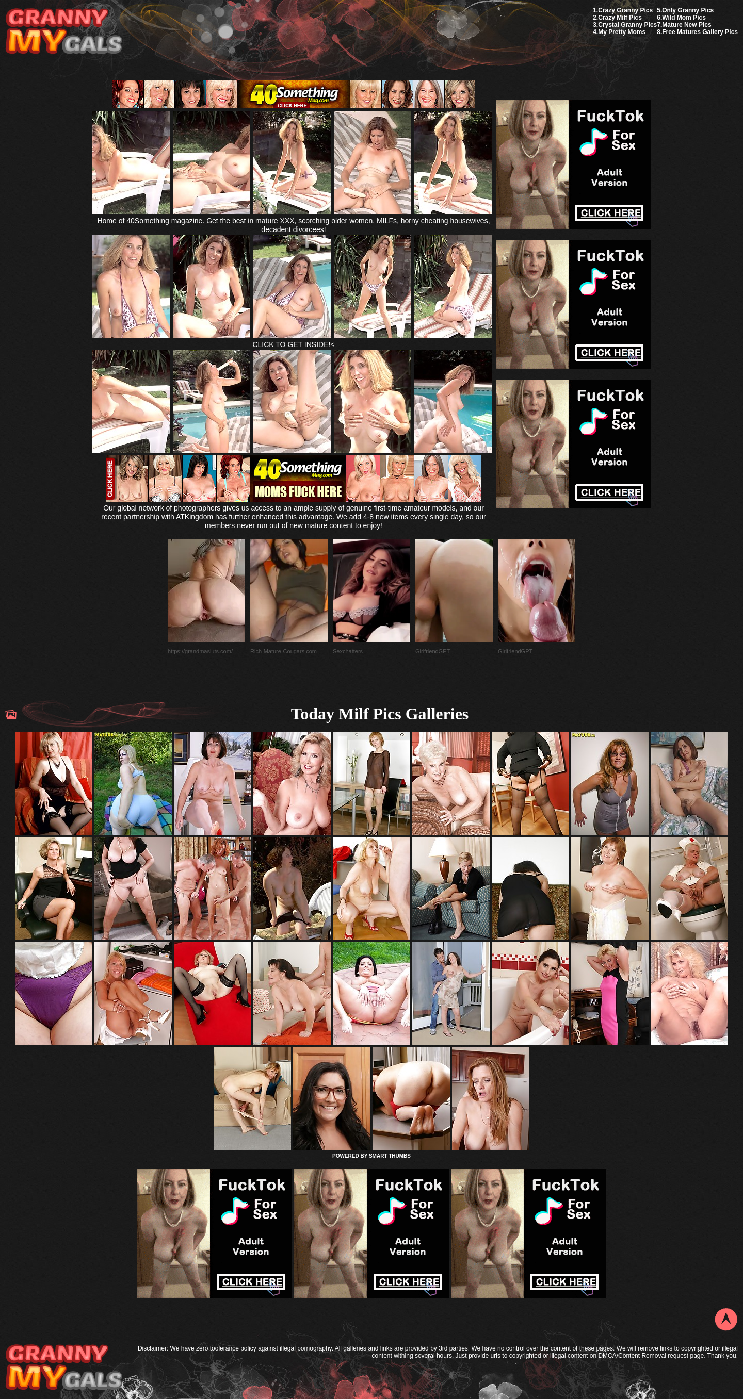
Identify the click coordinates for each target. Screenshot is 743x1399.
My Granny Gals (63, 32)
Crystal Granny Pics (627, 24)
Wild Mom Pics (684, 17)
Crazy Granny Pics (625, 10)
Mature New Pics (686, 24)
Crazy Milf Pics (620, 17)
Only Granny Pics (688, 10)
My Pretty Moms (621, 32)
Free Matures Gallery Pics (700, 32)
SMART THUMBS (390, 1156)
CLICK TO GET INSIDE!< (293, 344)
